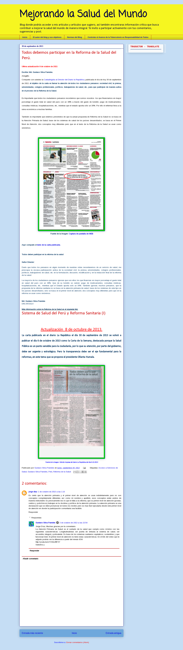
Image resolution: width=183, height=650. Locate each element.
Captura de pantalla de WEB (81, 234)
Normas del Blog (74, 37)
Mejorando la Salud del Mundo (83, 14)
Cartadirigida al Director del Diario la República (64, 80)
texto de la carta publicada (48, 245)
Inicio (24, 37)
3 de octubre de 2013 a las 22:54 (73, 523)
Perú (50, 472)
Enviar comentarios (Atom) (77, 642)
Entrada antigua (113, 633)
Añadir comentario (30, 559)
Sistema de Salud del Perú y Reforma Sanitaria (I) (63, 313)
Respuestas (36, 518)
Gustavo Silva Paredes (44, 468)
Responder (33, 512)
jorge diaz (33, 492)
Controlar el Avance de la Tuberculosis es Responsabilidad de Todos (118, 37)
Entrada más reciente (32, 633)
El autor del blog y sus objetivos (47, 37)
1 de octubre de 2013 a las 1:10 (51, 492)
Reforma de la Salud (62, 472)
